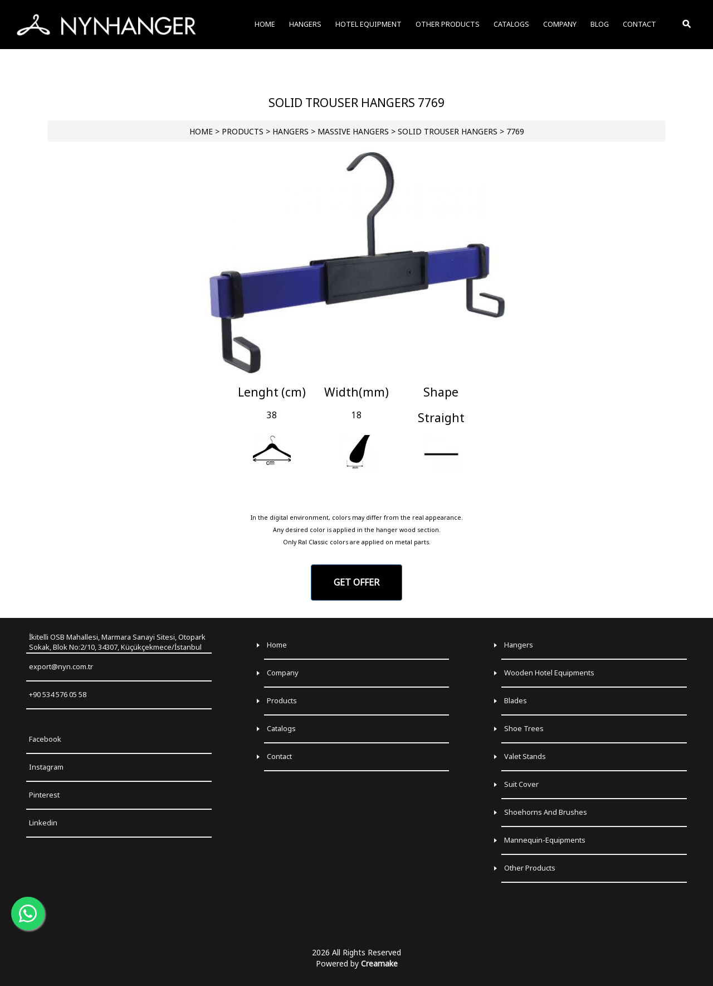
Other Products (529, 868)
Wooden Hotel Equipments (549, 673)
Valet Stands (525, 756)
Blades (515, 700)
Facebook (45, 739)
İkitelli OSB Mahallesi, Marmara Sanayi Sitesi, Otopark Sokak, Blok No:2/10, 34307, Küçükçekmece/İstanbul (117, 642)
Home (277, 645)
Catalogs (281, 728)
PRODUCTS (242, 131)
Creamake (379, 963)
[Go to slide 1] (356, 371)
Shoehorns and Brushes (545, 812)
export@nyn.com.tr (61, 666)
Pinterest (44, 795)
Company (283, 673)
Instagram (46, 767)
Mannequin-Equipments (544, 840)
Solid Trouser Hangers (447, 131)
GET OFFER (356, 582)
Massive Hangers (353, 131)
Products (282, 700)
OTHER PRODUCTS (448, 24)
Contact (279, 756)
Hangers (518, 645)
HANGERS (290, 131)
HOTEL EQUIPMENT (368, 24)
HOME (201, 131)
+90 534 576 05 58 (57, 694)
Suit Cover (521, 784)
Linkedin (43, 823)
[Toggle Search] (687, 24)
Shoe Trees (524, 728)
